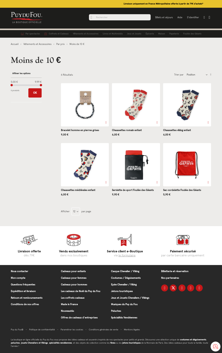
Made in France (69, 304)
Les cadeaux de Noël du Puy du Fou (80, 291)
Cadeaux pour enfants (73, 271)
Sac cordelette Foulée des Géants (182, 190)
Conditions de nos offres (25, 304)
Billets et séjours (164, 17)
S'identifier (193, 17)
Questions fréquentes (23, 284)
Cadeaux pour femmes (73, 277)
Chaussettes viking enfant (177, 130)
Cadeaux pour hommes (74, 284)
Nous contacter (19, 271)
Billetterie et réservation (174, 271)
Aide (179, 17)
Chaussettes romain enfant (127, 130)
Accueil (15, 44)
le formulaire (127, 255)
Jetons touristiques (122, 291)
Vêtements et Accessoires (37, 44)
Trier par (178, 74)
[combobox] (119, 17)
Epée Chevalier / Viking (124, 284)
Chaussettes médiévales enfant (78, 190)
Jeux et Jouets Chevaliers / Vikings (130, 297)
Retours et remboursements (26, 297)
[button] (106, 122)
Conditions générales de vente (103, 329)
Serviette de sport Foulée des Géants (133, 190)
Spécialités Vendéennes (124, 317)
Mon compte (18, 277)
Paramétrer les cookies (72, 329)
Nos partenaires (170, 277)
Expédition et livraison (23, 291)
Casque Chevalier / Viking (125, 271)
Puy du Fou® (17, 329)
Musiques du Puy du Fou (124, 304)
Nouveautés (67, 310)
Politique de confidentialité (42, 329)
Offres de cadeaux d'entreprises (79, 317)
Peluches (116, 310)
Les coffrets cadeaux (72, 297)
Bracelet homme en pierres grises (80, 130)
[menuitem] (30, 34)
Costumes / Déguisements (126, 277)
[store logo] (27, 16)
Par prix (60, 44)
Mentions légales (132, 329)
